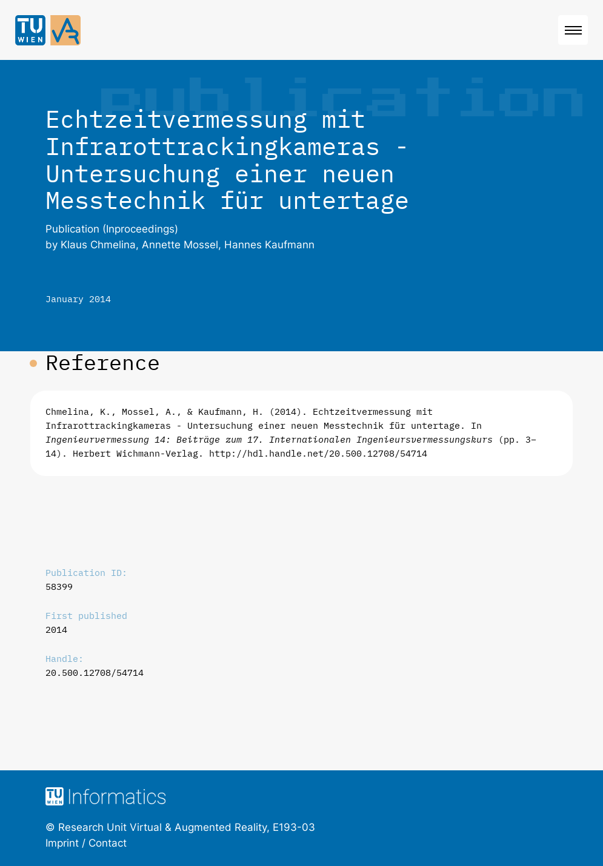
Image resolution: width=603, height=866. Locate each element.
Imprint (62, 843)
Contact (107, 843)
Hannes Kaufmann (269, 245)
